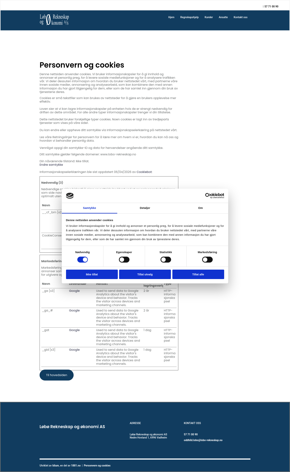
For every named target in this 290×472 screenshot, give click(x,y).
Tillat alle (198, 274)
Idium (55, 465)
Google (74, 291)
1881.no (76, 465)
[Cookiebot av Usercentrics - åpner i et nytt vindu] (208, 196)
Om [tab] (200, 207)
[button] (57, 375)
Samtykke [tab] (89, 207)
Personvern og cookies (97, 465)
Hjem (171, 17)
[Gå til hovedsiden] (55, 25)
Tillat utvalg (145, 274)
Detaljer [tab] (145, 207)
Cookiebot (144, 172)
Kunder (209, 17)
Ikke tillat (92, 274)
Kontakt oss (240, 17)
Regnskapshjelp (189, 17)
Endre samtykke (51, 165)
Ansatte (223, 17)
